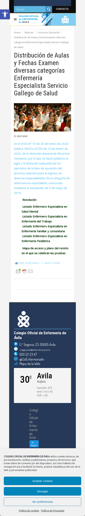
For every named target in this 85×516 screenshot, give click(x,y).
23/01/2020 (22, 136)
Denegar (42, 491)
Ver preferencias (42, 501)
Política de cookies (29, 510)
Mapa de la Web (29, 364)
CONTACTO (62, 9)
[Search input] (31, 9)
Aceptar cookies (42, 480)
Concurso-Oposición (48, 32)
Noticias (29, 32)
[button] (5, 14)
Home (17, 32)
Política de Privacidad (52, 510)
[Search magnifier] (49, 9)
